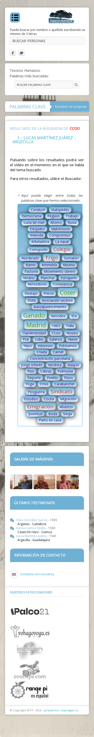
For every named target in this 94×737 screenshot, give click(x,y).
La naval (62, 241)
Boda (52, 414)
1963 (56, 325)
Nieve (72, 339)
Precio (49, 293)
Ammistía (49, 265)
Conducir (38, 209)
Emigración (40, 406)
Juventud (35, 414)
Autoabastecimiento (50, 306)
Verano (29, 278)
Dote (32, 300)
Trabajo (72, 216)
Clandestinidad (34, 333)
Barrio (31, 265)
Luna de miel (34, 222)
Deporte (34, 377)
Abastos (66, 407)
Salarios (55, 339)
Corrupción (38, 249)
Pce (26, 339)
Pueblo (52, 377)
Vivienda (36, 235)
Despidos (37, 229)
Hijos (28, 345)
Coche (49, 399)
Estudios (31, 399)
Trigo (51, 257)
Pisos (68, 377)
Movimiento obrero (59, 271)
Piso (30, 371)
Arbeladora (40, 241)
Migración (68, 399)
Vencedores (37, 284)
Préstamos (68, 345)
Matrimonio (60, 229)
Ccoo (56, 333)
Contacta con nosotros (37, 574)
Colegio (62, 249)
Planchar (48, 278)
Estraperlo (69, 278)
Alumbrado (30, 258)
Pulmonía (65, 371)
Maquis (73, 365)
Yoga (30, 384)
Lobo (39, 339)
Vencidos (58, 316)
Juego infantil (31, 365)
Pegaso (53, 216)
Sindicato (61, 391)
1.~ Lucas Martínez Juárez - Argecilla (44, 140)
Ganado (34, 315)
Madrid (36, 325)
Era (74, 316)
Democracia (31, 216)
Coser (68, 292)
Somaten (71, 258)
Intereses (45, 345)
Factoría (31, 271)
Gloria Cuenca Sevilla (31, 528)
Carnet (58, 352)
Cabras (46, 371)
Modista (54, 365)
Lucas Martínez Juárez (31, 536)
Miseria (69, 265)
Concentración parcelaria (50, 358)
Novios (72, 333)
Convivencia (62, 284)
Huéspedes (60, 209)
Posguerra (36, 392)
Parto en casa (50, 420)
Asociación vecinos (57, 300)
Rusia (72, 222)
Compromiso (59, 235)
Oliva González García (32, 520)
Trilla (70, 325)
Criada (42, 352)
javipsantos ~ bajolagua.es (61, 710)
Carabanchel (64, 384)
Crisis (44, 384)
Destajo (31, 293)
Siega (67, 414)
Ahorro (56, 222)
